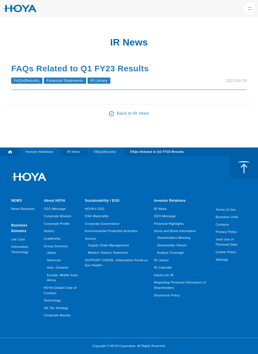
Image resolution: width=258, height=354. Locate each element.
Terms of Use (226, 209)
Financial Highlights (169, 223)
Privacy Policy (226, 231)
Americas (54, 260)
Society (90, 238)
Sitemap (222, 259)
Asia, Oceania (57, 267)
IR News (160, 208)
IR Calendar (163, 267)
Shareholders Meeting (174, 237)
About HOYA (54, 201)
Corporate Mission (57, 216)
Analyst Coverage (170, 252)
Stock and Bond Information (175, 231)
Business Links (227, 217)
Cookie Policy (226, 252)
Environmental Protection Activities (111, 231)
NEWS (16, 201)
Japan (51, 252)
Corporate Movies (57, 315)
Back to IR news (133, 113)
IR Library (99, 80)
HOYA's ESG (94, 208)
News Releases (23, 208)
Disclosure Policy (167, 295)
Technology (52, 300)
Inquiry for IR (163, 275)
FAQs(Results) (27, 80)
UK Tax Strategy (56, 308)
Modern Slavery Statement (108, 252)
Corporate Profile (57, 223)
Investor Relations (170, 201)
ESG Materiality (96, 216)
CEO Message (55, 208)
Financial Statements (65, 80)
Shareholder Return (172, 245)
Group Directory (56, 246)
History (49, 231)
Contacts (222, 224)
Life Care (18, 239)
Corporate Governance (102, 223)
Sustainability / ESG (102, 201)
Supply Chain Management (108, 245)
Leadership (52, 238)
